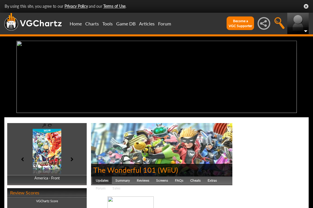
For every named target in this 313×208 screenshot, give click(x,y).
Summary (122, 180)
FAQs (179, 180)
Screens (162, 180)
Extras (212, 180)
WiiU (168, 170)
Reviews (143, 180)
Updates (102, 180)
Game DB (126, 23)
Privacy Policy (76, 6)
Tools (107, 23)
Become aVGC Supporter (240, 23)
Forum (164, 23)
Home (76, 23)
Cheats (195, 180)
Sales (116, 188)
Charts (92, 23)
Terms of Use (114, 6)
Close (306, 6)
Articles (147, 23)
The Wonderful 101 (124, 170)
